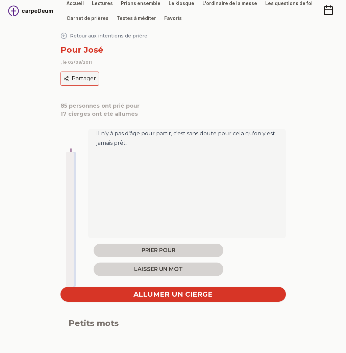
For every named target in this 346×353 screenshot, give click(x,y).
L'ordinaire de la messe (229, 3)
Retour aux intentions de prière (103, 35)
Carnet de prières (87, 18)
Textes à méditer (136, 18)
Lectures (102, 3)
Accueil (75, 3)
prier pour (158, 250)
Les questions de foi (289, 3)
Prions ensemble (140, 3)
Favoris (173, 18)
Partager (80, 78)
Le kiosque (181, 3)
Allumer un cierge (173, 294)
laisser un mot (158, 269)
